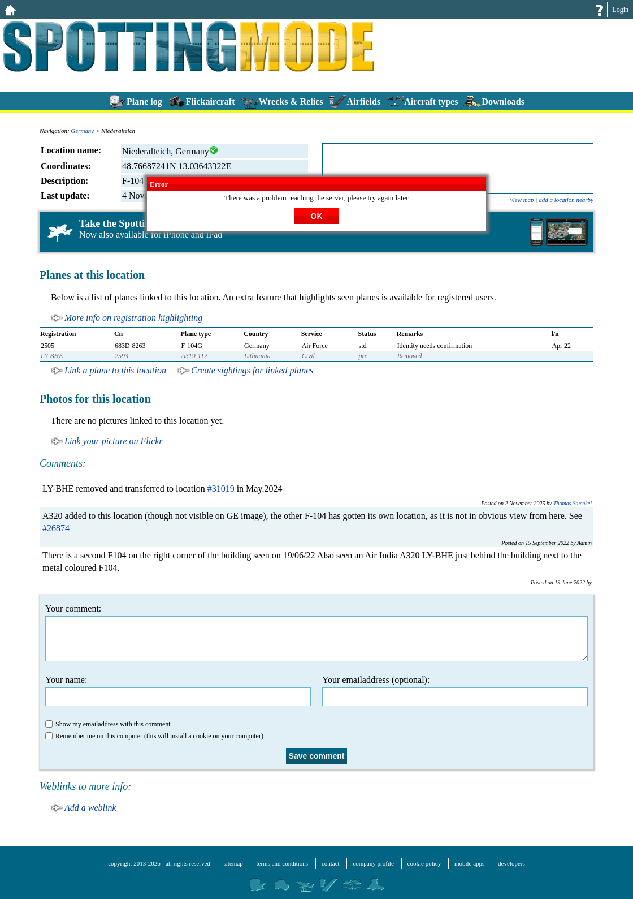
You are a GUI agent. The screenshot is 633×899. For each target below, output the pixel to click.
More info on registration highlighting (133, 317)
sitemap (233, 863)
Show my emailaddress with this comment (108, 724)
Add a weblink (90, 807)
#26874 (56, 528)
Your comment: (316, 632)
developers (511, 863)
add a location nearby (566, 199)
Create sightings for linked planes (252, 370)
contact (331, 863)
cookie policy (424, 863)
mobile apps (469, 863)
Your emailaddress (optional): (455, 690)
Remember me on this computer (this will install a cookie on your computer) (154, 736)
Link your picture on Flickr (113, 441)
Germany (82, 130)
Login (620, 10)
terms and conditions (282, 863)
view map (522, 199)
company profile (373, 863)
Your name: (178, 690)
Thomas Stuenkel (572, 503)
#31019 (221, 488)
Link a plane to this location (115, 370)
